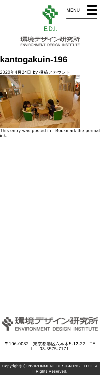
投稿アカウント (55, 72)
